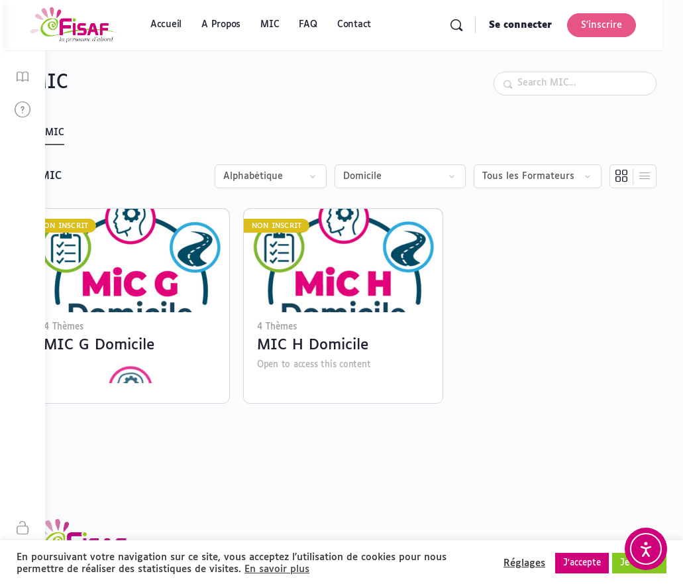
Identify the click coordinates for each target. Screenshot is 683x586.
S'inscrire (622, 25)
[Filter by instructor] (538, 176)
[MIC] (22, 77)
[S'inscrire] (22, 529)
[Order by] (271, 176)
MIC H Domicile (340, 338)
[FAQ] (22, 110)
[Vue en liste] (644, 176)
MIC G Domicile (140, 338)
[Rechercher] (477, 25)
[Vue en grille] (621, 176)
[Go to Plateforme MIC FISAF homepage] (117, 25)
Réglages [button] (524, 563)
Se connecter (540, 25)
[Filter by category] (400, 176)
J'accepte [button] (582, 563)
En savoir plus (276, 569)
